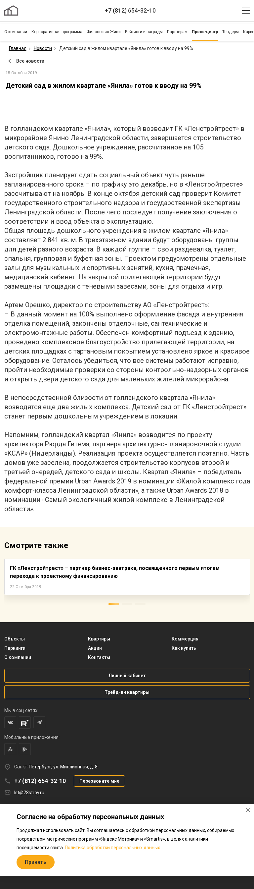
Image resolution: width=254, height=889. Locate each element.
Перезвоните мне (99, 781)
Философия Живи (104, 31)
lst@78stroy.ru (29, 792)
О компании (15, 31)
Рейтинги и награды (144, 31)
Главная (17, 48)
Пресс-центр (205, 31)
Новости (43, 48)
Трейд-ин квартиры (127, 692)
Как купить (184, 648)
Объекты (14, 638)
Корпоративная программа (56, 31)
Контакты (99, 657)
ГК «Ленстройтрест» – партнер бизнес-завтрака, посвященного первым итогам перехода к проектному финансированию (115, 572)
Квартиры (99, 638)
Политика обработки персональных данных (112, 847)
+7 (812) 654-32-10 (130, 10)
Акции (95, 648)
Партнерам (177, 31)
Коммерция (185, 638)
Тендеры (230, 31)
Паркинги (14, 648)
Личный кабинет (127, 675)
